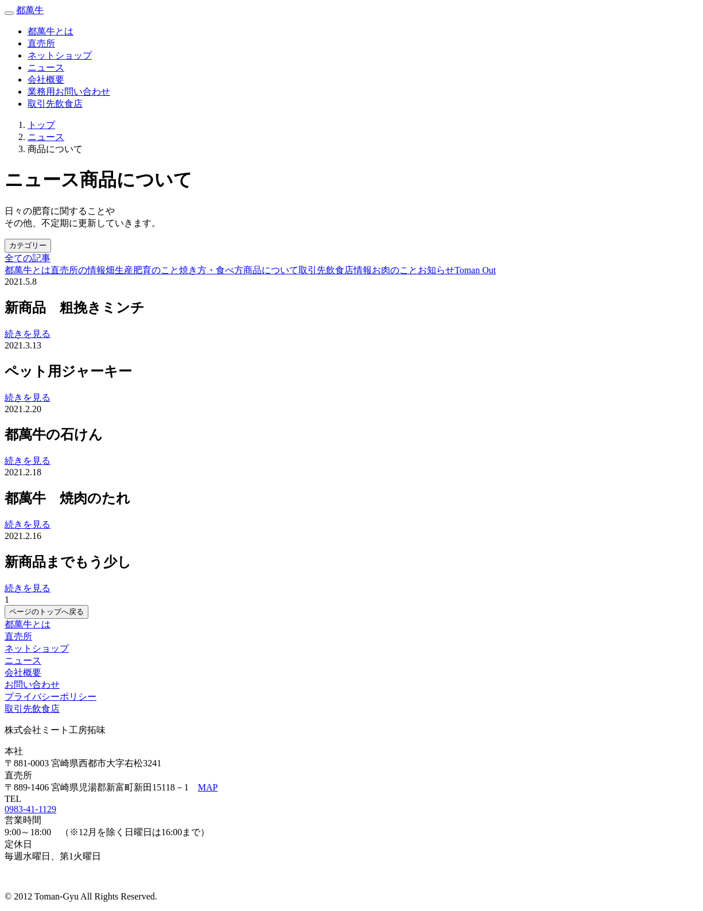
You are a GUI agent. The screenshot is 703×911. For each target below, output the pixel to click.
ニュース (46, 67)
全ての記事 (28, 258)
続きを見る (28, 334)
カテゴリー (27, 245)
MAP (208, 787)
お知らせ (436, 270)
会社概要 (46, 79)
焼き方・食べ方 (211, 270)
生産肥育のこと (147, 270)
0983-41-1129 (30, 809)
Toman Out (475, 270)
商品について (270, 270)
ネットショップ (37, 648)
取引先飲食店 (55, 103)
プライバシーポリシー (50, 696)
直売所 (41, 43)
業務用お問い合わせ (69, 91)
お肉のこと (395, 270)
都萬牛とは (50, 31)
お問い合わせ (32, 684)
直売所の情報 (78, 270)
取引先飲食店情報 (335, 270)
